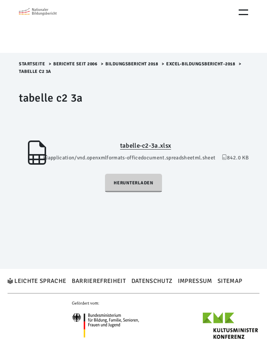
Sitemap (230, 281)
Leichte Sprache (40, 281)
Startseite (32, 64)
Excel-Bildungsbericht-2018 (200, 64)
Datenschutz (152, 281)
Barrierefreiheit (99, 281)
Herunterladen (133, 183)
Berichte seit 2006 (75, 64)
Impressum (195, 281)
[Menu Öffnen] (243, 12)
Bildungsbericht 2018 (131, 64)
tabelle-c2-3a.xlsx (145, 146)
